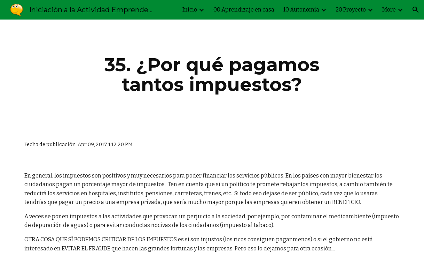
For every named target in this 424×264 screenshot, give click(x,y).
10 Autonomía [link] (301, 9)
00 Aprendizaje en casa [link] (243, 9)
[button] (415, 9)
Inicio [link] (189, 9)
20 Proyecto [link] (351, 9)
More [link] (389, 9)
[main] (212, 74)
